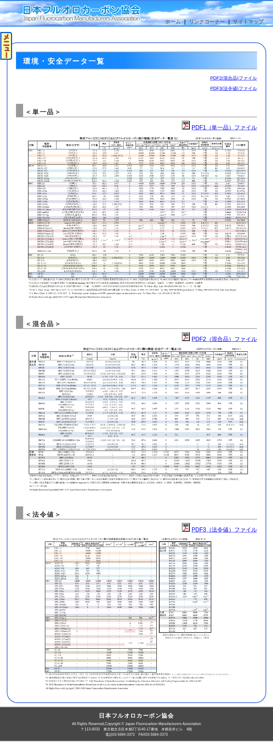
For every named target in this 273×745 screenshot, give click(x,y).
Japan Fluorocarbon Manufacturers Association (163, 724)
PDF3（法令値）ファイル (224, 530)
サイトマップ (248, 22)
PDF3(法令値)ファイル (233, 88)
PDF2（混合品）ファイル (224, 339)
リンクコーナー (207, 22)
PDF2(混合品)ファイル (233, 78)
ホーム (173, 22)
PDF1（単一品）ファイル (224, 127)
